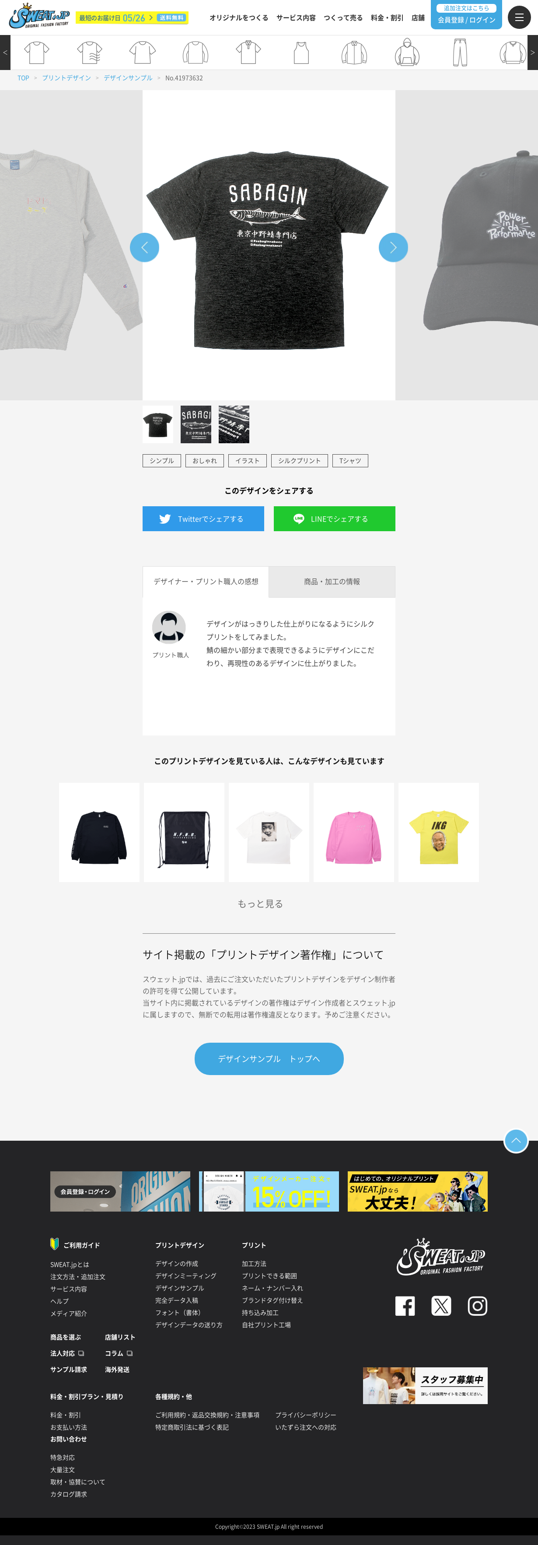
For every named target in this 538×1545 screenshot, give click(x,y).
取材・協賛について (77, 1482)
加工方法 (254, 1264)
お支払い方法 (68, 1427)
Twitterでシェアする (211, 518)
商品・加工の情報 (332, 581)
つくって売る (343, 17)
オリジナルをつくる (239, 17)
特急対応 (62, 1457)
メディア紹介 (68, 1313)
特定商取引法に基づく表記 (192, 1427)
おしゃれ (204, 461)
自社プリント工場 (266, 1325)
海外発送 (117, 1369)
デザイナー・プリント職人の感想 (206, 581)
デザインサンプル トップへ (269, 1059)
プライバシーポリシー (305, 1415)
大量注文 (62, 1470)
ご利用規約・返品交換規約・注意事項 (207, 1415)
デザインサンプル (128, 78)
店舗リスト (120, 1337)
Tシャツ (350, 461)
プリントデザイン (66, 78)
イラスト (247, 461)
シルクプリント (299, 461)
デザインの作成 (176, 1264)
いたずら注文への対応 (305, 1427)
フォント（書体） (179, 1313)
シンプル (162, 461)
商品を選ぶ (65, 1337)
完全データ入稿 (176, 1300)
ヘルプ (59, 1301)
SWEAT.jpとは (69, 1264)
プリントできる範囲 (269, 1276)
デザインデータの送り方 (189, 1325)
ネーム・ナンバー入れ (272, 1288)
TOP (23, 78)
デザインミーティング (186, 1276)
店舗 (418, 17)
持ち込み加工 (260, 1313)
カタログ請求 (68, 1494)
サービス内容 (296, 17)
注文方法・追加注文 (77, 1277)
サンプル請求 (68, 1369)
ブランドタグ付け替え (272, 1300)
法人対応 (62, 1353)
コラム (114, 1353)
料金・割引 (387, 17)
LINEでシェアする (339, 518)
